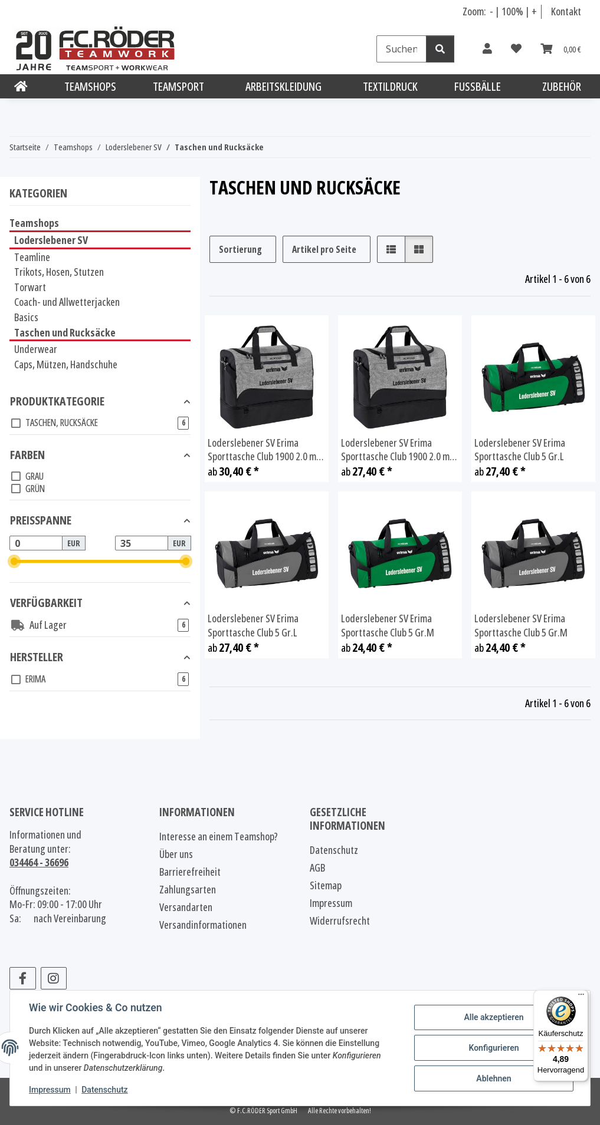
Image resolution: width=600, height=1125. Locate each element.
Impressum (50, 1089)
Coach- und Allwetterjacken (67, 302)
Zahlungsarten (187, 889)
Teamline (32, 257)
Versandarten (185, 907)
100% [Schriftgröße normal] (512, 11)
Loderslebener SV (51, 240)
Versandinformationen (203, 925)
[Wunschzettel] (516, 49)
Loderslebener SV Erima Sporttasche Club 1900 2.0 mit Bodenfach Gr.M (398, 450)
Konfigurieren (493, 1048)
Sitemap (326, 885)
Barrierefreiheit (190, 872)
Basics (26, 317)
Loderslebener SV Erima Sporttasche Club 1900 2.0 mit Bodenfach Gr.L (265, 450)
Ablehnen (493, 1078)
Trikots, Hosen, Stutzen (59, 272)
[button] (487, 49)
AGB (317, 867)
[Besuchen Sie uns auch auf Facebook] (22, 978)
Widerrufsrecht (340, 920)
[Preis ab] (36, 543)
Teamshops (34, 223)
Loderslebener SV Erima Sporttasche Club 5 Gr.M (387, 625)
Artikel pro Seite (324, 249)
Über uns (176, 854)
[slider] (14, 562)
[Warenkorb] (561, 49)
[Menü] (581, 997)
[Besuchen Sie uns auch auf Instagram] (54, 978)
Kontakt (566, 11)
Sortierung (240, 249)
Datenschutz (104, 1089)
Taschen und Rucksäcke (65, 332)
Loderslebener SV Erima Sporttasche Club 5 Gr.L (519, 450)
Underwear (35, 349)
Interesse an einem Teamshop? (218, 836)
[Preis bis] (141, 543)
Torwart (30, 287)
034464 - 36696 (38, 862)
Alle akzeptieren (493, 1017)
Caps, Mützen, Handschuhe (65, 364)
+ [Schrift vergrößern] (534, 11)
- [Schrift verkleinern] (492, 11)
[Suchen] (401, 48)
